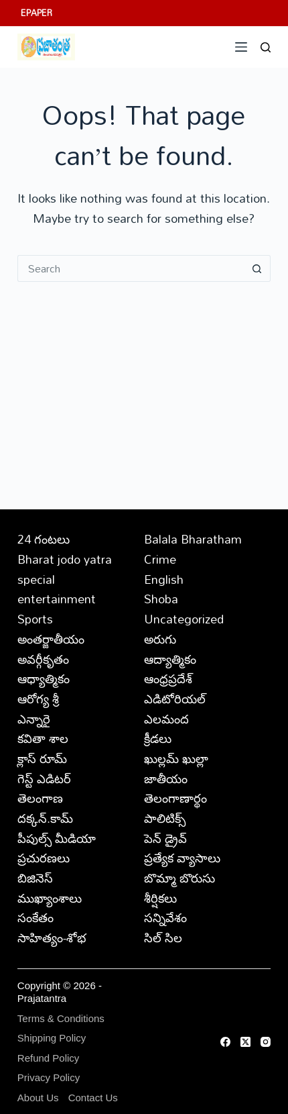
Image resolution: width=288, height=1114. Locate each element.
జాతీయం (166, 778)
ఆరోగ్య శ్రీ (38, 699)
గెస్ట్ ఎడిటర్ (44, 778)
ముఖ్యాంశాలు (49, 898)
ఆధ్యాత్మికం (43, 678)
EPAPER (36, 12)
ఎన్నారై (33, 719)
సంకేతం (35, 917)
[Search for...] (130, 268)
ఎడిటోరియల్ (175, 699)
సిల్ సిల (163, 937)
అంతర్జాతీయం (50, 639)
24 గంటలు (43, 539)
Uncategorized (184, 619)
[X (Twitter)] (245, 1042)
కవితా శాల (42, 738)
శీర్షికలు (160, 898)
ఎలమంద (166, 719)
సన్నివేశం (165, 917)
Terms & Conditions (60, 1018)
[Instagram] (266, 1042)
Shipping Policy (51, 1038)
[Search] (266, 47)
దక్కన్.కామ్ (45, 818)
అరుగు (160, 639)
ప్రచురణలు (43, 858)
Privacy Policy (48, 1077)
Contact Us (93, 1097)
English (164, 579)
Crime (160, 559)
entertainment (56, 599)
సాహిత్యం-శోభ (51, 937)
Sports (35, 619)
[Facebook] (225, 1042)
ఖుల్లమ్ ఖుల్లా (176, 758)
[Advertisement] (144, 382)
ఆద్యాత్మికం (170, 659)
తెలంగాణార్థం (175, 798)
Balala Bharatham (193, 539)
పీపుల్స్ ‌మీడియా (56, 838)
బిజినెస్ (35, 878)
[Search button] (257, 268)
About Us (38, 1097)
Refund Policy (48, 1058)
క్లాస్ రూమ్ (42, 758)
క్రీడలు (157, 738)
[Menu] (241, 47)
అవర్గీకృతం (43, 659)
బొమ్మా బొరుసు (179, 878)
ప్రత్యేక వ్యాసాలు (182, 858)
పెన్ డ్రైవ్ (165, 838)
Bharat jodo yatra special (64, 569)
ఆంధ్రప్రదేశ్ (168, 678)
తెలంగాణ (40, 798)
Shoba (161, 599)
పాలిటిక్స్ (165, 818)
